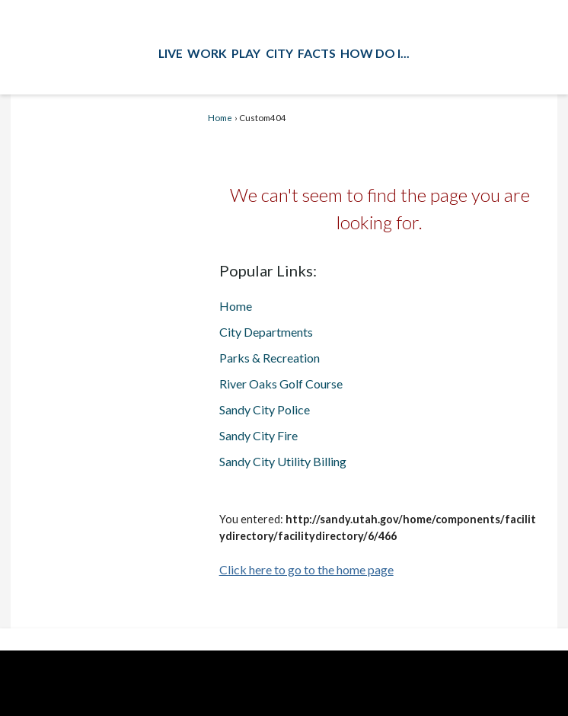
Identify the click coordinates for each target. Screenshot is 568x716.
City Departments (266, 331)
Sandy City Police (264, 409)
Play (245, 53)
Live (170, 53)
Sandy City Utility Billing (282, 461)
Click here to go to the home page (306, 569)
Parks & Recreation (269, 357)
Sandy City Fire (258, 435)
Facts (317, 53)
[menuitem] (170, 52)
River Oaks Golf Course (281, 383)
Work (207, 53)
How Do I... (375, 53)
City (279, 53)
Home (220, 118)
